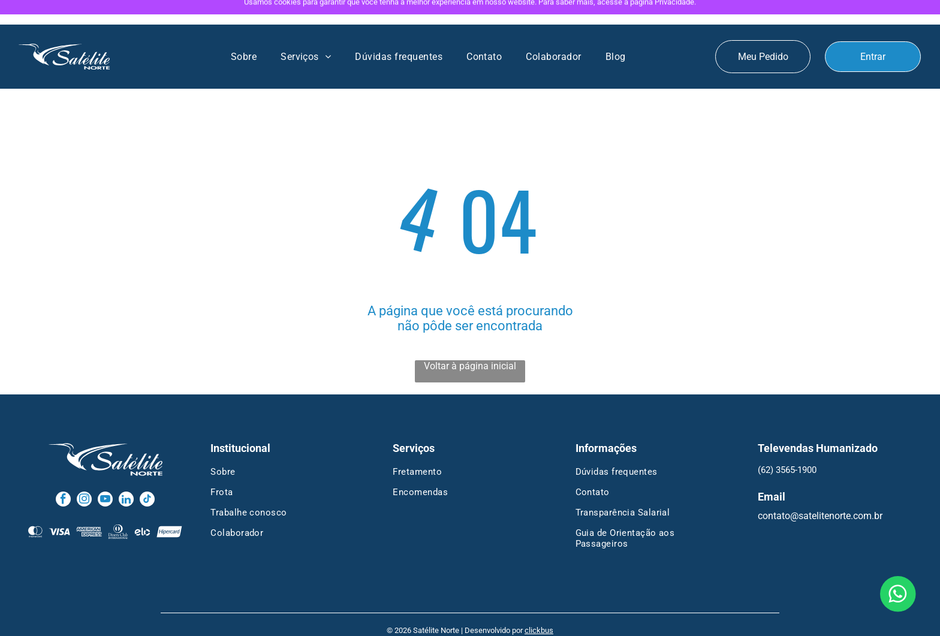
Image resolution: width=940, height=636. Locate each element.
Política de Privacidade (441, 621)
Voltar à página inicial (470, 341)
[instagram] (84, 476)
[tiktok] (147, 476)
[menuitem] (244, 32)
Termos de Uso (511, 621)
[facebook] (63, 476)
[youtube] (105, 476)
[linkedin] (126, 476)
